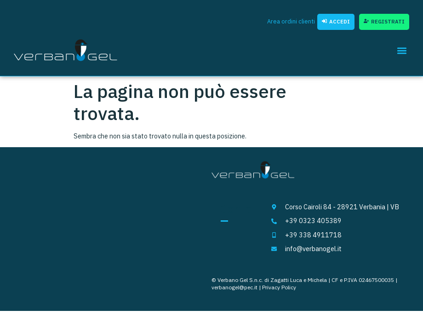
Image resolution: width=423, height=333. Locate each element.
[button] (401, 50)
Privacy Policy (279, 287)
